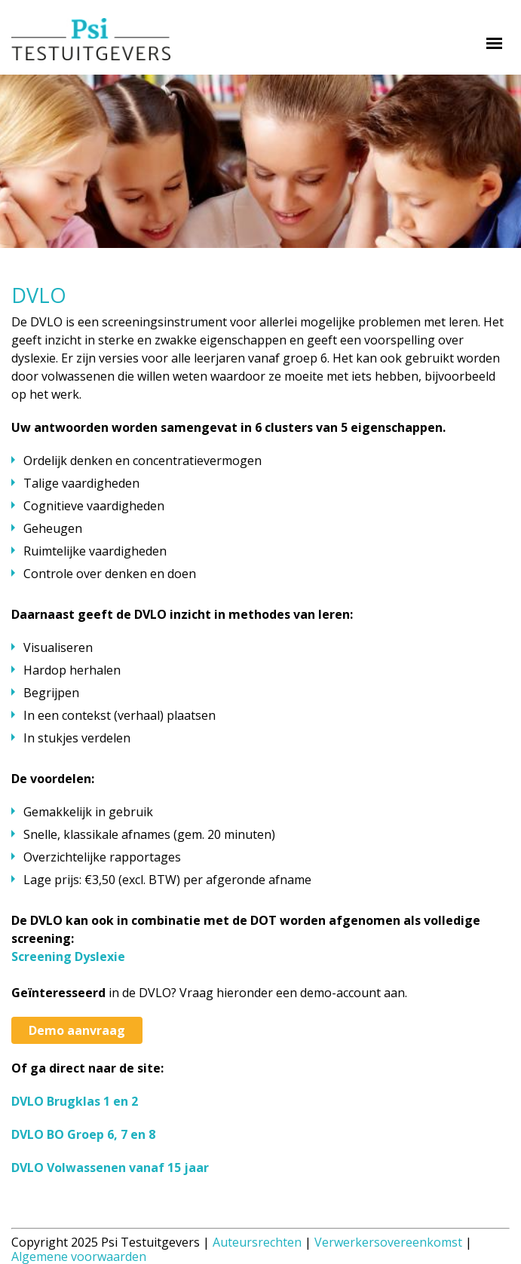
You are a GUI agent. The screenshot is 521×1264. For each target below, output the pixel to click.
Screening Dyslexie (68, 956)
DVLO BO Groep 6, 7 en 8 (83, 1134)
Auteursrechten (257, 1242)
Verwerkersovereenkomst (388, 1242)
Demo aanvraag (77, 1030)
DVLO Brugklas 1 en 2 (74, 1101)
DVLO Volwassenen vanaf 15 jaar (110, 1167)
